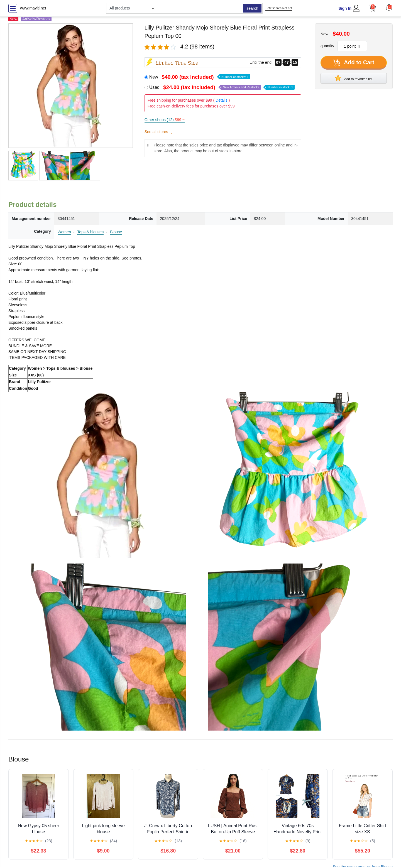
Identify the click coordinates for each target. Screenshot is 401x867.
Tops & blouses (90, 232)
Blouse (116, 232)
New (199, 77)
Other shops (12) (165, 119)
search (252, 8)
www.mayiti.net (33, 8)
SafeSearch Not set (278, 8)
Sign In (344, 8)
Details (222, 100)
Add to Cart (353, 63)
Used (222, 87)
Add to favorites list (353, 78)
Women (64, 232)
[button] (389, 7)
